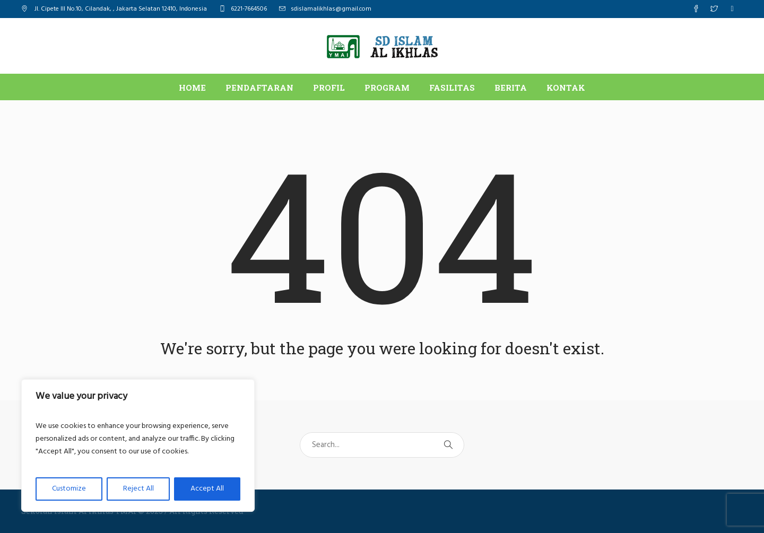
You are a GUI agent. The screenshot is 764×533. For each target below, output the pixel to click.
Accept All (207, 489)
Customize (69, 489)
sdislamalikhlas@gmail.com (331, 9)
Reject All (138, 489)
